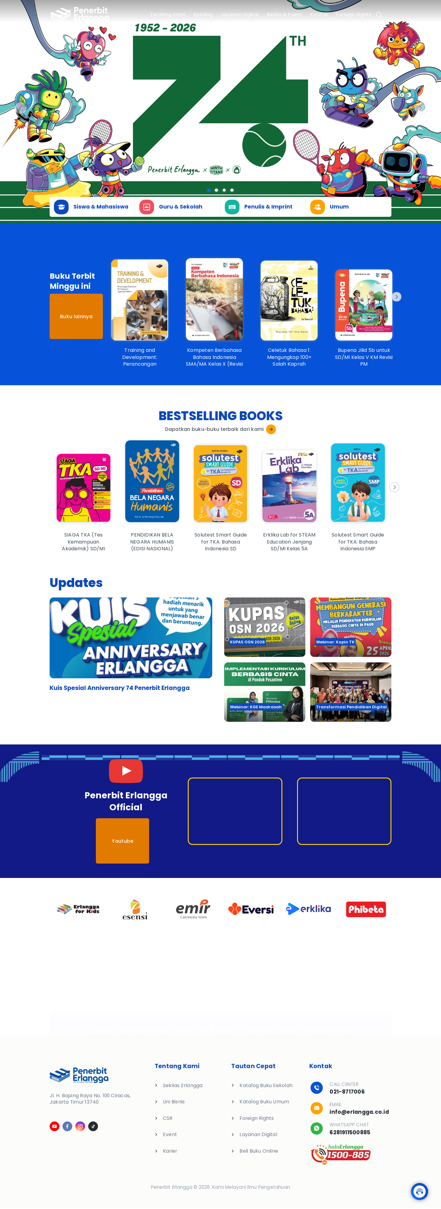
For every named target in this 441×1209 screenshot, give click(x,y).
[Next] (396, 297)
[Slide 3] (232, 190)
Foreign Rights (353, 14)
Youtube (122, 841)
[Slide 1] (216, 190)
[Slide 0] (209, 190)
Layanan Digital (240, 14)
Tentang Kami (167, 14)
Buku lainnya (76, 316)
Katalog (203, 14)
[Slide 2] (224, 190)
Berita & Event (284, 14)
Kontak (319, 14)
